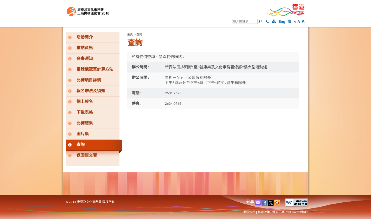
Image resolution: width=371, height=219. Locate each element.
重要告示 (249, 212)
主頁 (130, 34)
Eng (281, 21)
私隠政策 (264, 212)
